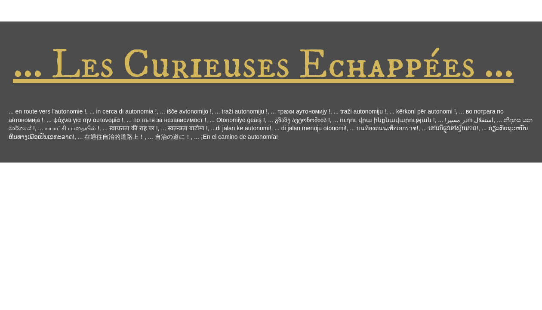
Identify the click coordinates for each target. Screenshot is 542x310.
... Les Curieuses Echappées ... (263, 65)
